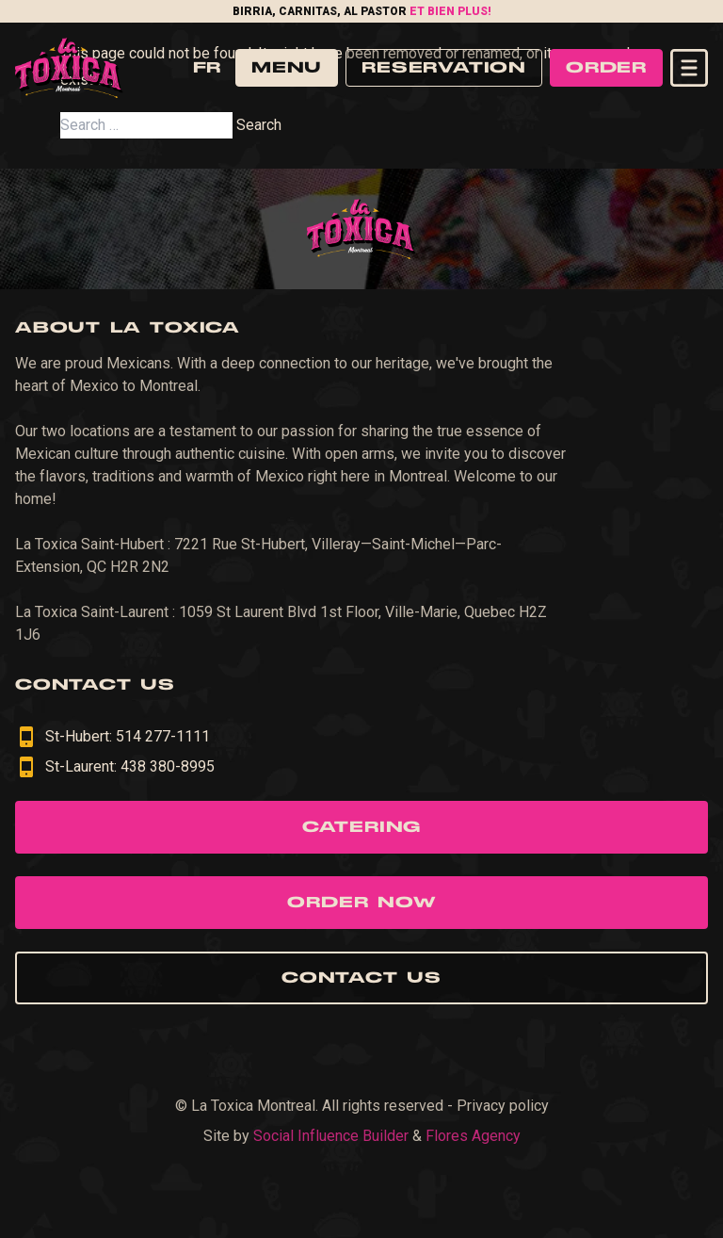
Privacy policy (503, 1106)
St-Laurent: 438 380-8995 (115, 767)
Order (606, 67)
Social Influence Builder (331, 1136)
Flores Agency (473, 1136)
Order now (361, 902)
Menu (286, 67)
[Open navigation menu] (689, 68)
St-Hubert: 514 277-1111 (112, 736)
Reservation (444, 67)
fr (206, 67)
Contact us (361, 978)
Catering (361, 827)
